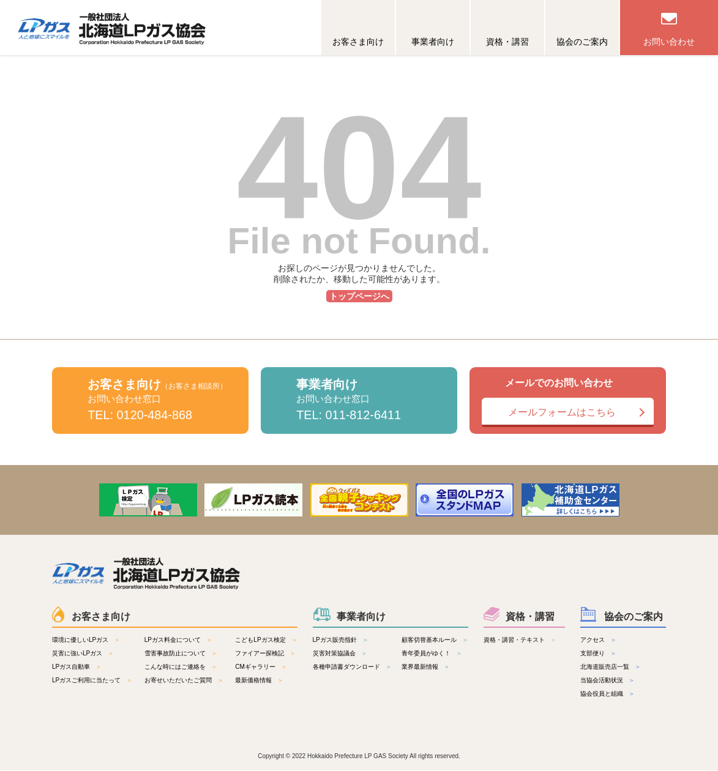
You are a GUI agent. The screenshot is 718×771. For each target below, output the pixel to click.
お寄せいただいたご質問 (178, 680)
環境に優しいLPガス (80, 640)
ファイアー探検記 (259, 653)
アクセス (592, 640)
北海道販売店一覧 (604, 667)
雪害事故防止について (175, 653)
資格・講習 (507, 42)
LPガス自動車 (71, 667)
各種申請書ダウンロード (346, 667)
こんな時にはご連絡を (175, 667)
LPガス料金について (172, 640)
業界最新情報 (420, 667)
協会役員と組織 (601, 694)
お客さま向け (358, 42)
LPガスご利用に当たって (86, 680)
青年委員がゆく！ (426, 653)
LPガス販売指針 (335, 640)
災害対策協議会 (334, 653)
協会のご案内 (582, 42)
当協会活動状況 (601, 680)
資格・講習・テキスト (514, 640)
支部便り (592, 653)
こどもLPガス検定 (260, 640)
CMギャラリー (255, 667)
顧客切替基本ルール (429, 640)
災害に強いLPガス (77, 653)
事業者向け (432, 42)
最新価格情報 (253, 680)
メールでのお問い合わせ (568, 402)
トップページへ (359, 296)
